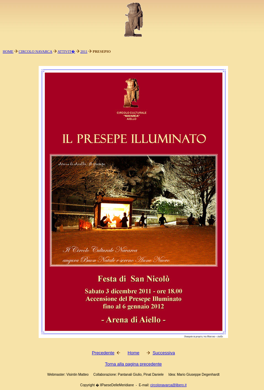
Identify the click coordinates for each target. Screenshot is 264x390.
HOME (8, 51)
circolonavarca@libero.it (168, 385)
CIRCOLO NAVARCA (35, 51)
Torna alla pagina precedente (133, 364)
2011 (84, 51)
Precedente (103, 352)
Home (133, 352)
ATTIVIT (64, 51)
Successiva (164, 352)
